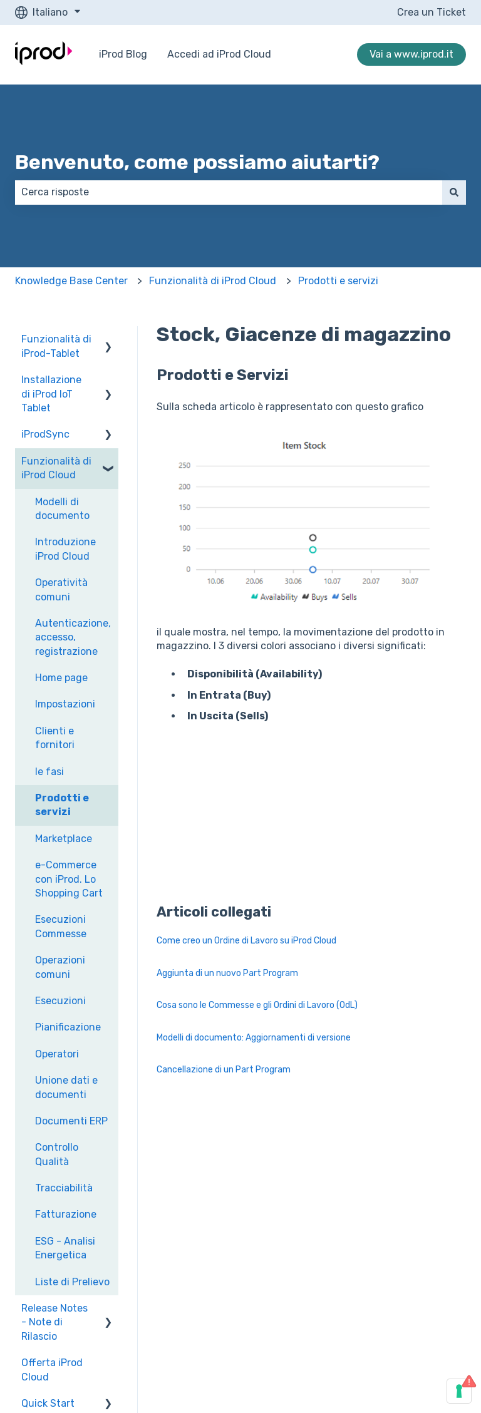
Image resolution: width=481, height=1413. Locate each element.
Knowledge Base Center (71, 281)
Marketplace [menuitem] (63, 839)
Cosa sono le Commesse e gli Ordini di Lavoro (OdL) (257, 1005)
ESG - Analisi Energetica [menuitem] (65, 1248)
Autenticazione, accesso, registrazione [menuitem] (73, 637)
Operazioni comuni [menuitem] (60, 967)
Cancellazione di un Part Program (224, 1069)
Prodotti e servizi (338, 281)
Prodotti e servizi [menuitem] (62, 805)
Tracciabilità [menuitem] (64, 1188)
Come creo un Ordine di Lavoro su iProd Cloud (246, 940)
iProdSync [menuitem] (45, 434)
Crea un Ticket (431, 12)
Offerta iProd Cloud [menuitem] (52, 1369)
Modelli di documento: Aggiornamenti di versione (254, 1037)
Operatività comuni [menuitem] (61, 589)
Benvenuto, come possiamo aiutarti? (197, 162)
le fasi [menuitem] (49, 772)
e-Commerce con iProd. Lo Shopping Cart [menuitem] (69, 879)
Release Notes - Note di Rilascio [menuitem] (54, 1322)
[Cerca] (454, 192)
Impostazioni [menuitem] (65, 704)
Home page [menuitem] (61, 678)
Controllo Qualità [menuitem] (56, 1154)
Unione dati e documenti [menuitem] (66, 1087)
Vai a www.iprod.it (411, 54)
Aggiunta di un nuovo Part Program (227, 973)
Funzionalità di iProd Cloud (212, 281)
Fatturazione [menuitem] (65, 1214)
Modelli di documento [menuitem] (62, 509)
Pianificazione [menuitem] (68, 1027)
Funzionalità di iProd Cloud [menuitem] (56, 468)
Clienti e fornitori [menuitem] (55, 738)
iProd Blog (123, 54)
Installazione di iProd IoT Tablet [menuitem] (51, 394)
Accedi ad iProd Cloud (219, 54)
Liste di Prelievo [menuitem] (72, 1282)
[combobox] (228, 192)
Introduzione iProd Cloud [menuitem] (65, 549)
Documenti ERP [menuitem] (71, 1121)
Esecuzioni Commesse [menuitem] (60, 926)
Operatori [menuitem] (57, 1054)
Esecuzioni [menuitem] (60, 1001)
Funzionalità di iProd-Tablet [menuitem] (56, 346)
